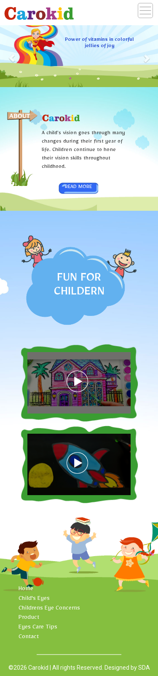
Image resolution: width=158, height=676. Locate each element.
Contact (29, 637)
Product (29, 618)
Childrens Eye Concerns (49, 609)
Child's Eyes (34, 599)
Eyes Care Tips (38, 628)
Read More (78, 188)
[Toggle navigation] (145, 10)
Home (26, 589)
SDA (144, 667)
